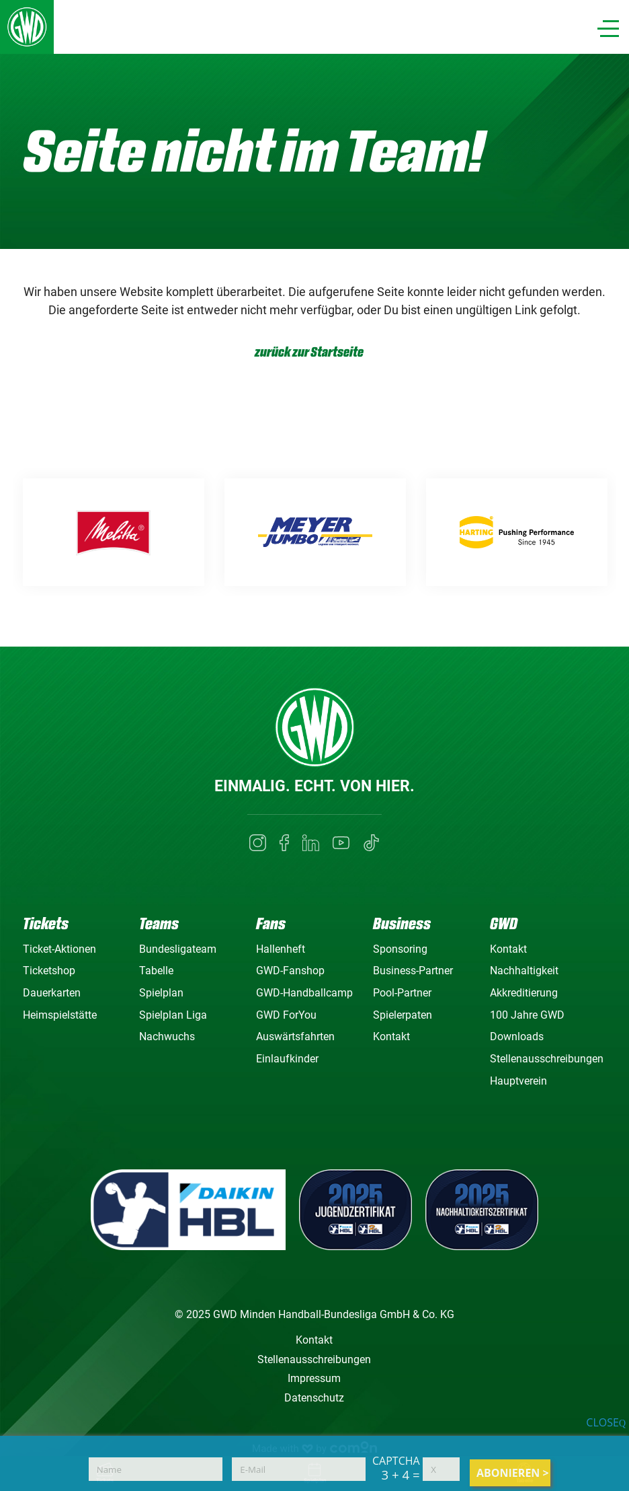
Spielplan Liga (173, 1015)
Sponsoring (400, 949)
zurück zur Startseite (309, 352)
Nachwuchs (167, 1036)
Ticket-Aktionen (59, 949)
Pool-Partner (402, 992)
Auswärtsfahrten (295, 1036)
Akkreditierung (524, 992)
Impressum (314, 1378)
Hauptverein (518, 1081)
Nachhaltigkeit (524, 970)
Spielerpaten (402, 1015)
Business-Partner (413, 970)
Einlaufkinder (287, 1058)
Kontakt (391, 1036)
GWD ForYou (286, 1015)
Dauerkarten (52, 992)
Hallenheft (280, 949)
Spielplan (161, 992)
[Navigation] (608, 28)
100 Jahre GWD (527, 1015)
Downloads (517, 1036)
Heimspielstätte (60, 1015)
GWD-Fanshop (290, 970)
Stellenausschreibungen (546, 1058)
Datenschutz (314, 1397)
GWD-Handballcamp (304, 992)
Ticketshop (49, 970)
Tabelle (156, 970)
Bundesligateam (177, 949)
